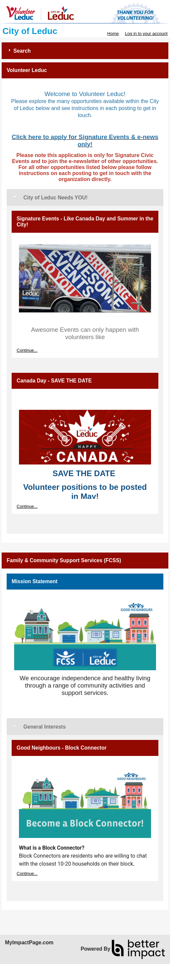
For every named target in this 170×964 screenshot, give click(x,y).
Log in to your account (146, 33)
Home (113, 33)
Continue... (27, 350)
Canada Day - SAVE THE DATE (54, 380)
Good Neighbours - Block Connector (61, 748)
